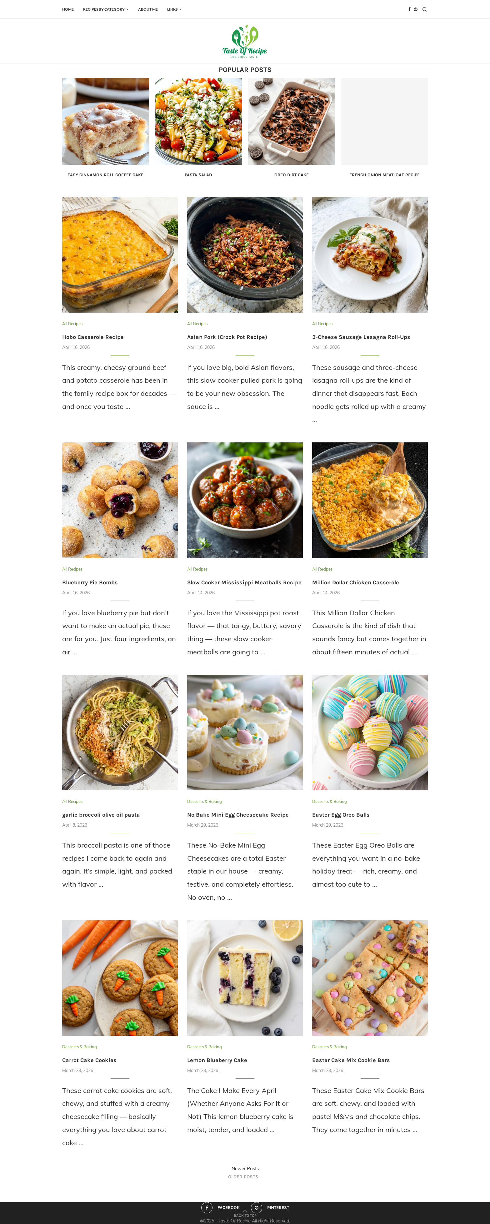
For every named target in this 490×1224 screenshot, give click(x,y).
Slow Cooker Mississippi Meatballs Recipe (244, 582)
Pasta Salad (198, 175)
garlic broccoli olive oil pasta (101, 814)
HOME (68, 9)
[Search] (425, 9)
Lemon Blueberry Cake (217, 1060)
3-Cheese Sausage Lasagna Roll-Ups (361, 337)
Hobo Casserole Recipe (93, 337)
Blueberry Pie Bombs (90, 582)
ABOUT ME (148, 9)
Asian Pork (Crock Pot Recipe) (227, 337)
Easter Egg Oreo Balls (341, 814)
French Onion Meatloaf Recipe (384, 175)
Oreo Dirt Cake (291, 175)
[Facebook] (409, 9)
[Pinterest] (416, 9)
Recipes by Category (104, 9)
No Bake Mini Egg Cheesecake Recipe (238, 814)
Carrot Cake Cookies (89, 1060)
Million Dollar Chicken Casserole (355, 582)
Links (172, 9)
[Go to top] (245, 1214)
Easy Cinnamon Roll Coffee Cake (105, 175)
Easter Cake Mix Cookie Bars (351, 1060)
